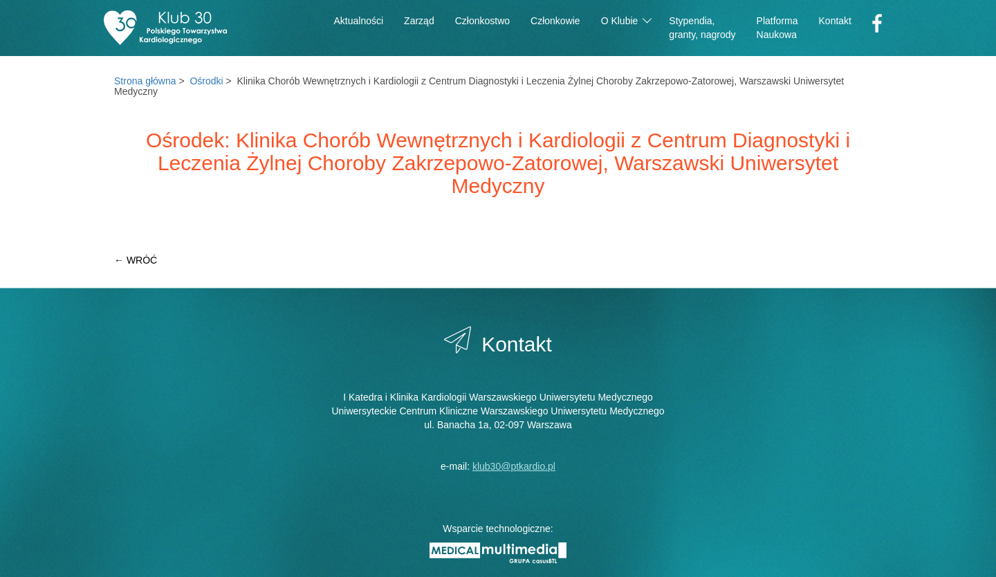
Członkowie (555, 20)
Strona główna (145, 80)
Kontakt (835, 20)
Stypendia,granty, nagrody (702, 27)
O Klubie (626, 19)
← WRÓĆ (135, 260)
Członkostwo (482, 20)
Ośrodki (206, 80)
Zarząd (419, 20)
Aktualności (359, 20)
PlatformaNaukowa (777, 27)
